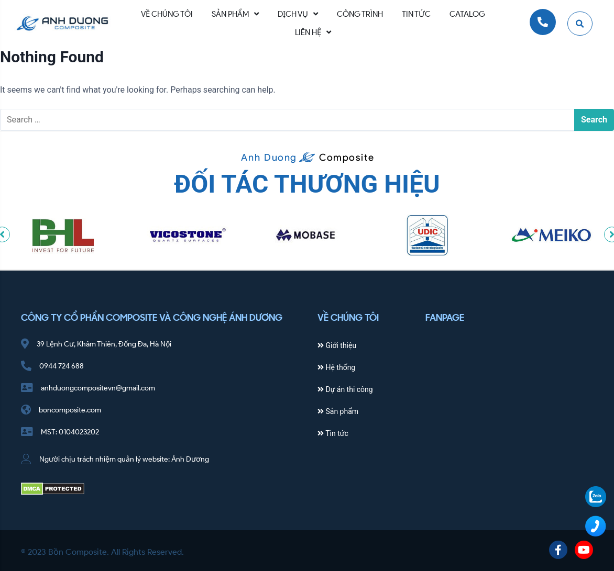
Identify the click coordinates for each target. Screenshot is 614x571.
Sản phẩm (337, 411)
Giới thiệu (336, 345)
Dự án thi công (345, 389)
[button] (580, 24)
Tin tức (332, 433)
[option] (63, 235)
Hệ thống (336, 367)
